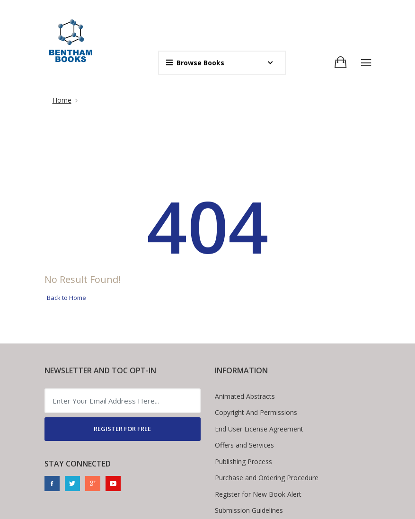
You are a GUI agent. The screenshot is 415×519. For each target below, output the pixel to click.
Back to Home (66, 297)
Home (62, 100)
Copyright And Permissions (256, 412)
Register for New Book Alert (258, 494)
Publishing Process (243, 461)
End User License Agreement (259, 428)
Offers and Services (244, 444)
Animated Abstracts (245, 396)
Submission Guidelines (249, 510)
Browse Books (195, 62)
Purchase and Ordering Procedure (266, 477)
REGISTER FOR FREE (122, 428)
